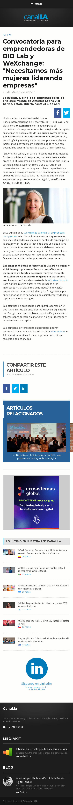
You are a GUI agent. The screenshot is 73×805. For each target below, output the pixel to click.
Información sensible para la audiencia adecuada (41, 749)
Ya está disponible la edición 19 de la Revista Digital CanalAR (40, 780)
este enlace (58, 331)
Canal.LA (54, 541)
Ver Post (21, 792)
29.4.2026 (26, 556)
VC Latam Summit (58, 280)
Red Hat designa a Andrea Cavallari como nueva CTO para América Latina (42, 605)
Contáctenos (16, 726)
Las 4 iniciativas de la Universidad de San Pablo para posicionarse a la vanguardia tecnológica (36, 456)
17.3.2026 (26, 645)
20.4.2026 (26, 627)
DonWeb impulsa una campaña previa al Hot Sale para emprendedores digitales (43, 587)
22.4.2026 (26, 609)
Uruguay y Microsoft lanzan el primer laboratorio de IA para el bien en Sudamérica (43, 640)
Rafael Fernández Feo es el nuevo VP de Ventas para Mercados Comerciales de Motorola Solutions (42, 552)
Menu (36, 4)
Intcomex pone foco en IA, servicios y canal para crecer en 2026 (43, 622)
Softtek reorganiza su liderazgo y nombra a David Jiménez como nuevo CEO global (41, 569)
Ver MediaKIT (23, 756)
